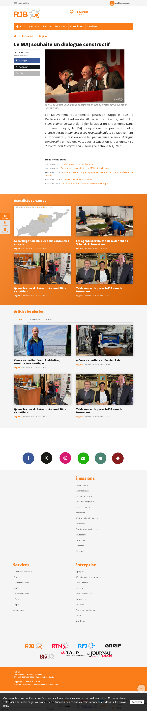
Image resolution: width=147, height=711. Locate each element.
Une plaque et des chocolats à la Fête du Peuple (76, 183)
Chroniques (77, 26)
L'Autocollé (80, 540)
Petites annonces (21, 594)
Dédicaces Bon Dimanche (87, 518)
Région (42, 36)
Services (92, 26)
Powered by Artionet (22, 684)
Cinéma (16, 577)
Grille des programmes (86, 502)
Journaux (34, 26)
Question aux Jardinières (86, 529)
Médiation (80, 604)
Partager (22, 60)
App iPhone (100, 458)
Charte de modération (85, 610)
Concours (80, 551)
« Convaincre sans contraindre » (68, 179)
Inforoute (17, 599)
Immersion (80, 513)
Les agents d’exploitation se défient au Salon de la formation (102, 242)
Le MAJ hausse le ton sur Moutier (69, 164)
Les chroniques (82, 491)
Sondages (80, 546)
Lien (20, 73)
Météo (16, 588)
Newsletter (80, 621)
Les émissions (82, 485)
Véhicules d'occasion (22, 571)
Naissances (80, 524)
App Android (118, 458)
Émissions (61, 26)
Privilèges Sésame (21, 583)
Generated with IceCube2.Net (45, 684)
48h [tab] (20, 319)
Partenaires (81, 599)
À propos (80, 571)
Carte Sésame (82, 583)
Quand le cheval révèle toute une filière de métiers (40, 289)
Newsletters (83, 458)
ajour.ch (20, 26)
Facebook (28, 458)
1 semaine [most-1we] (35, 319)
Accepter (137, 702)
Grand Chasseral (83, 507)
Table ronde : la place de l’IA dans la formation (99, 289)
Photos (47, 26)
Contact (79, 615)
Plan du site (49, 677)
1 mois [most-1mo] (49, 319)
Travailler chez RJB (84, 594)
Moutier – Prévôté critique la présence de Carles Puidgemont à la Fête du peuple (89, 174)
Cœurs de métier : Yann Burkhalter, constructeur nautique (37, 361)
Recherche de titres (84, 496)
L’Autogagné (81, 535)
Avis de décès (19, 610)
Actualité (27, 36)
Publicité (79, 588)
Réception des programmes (88, 577)
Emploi (16, 604)
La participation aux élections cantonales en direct (41, 242)
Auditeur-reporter (120, 3)
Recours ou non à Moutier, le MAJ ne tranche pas (77, 168)
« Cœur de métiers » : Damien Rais (98, 360)
